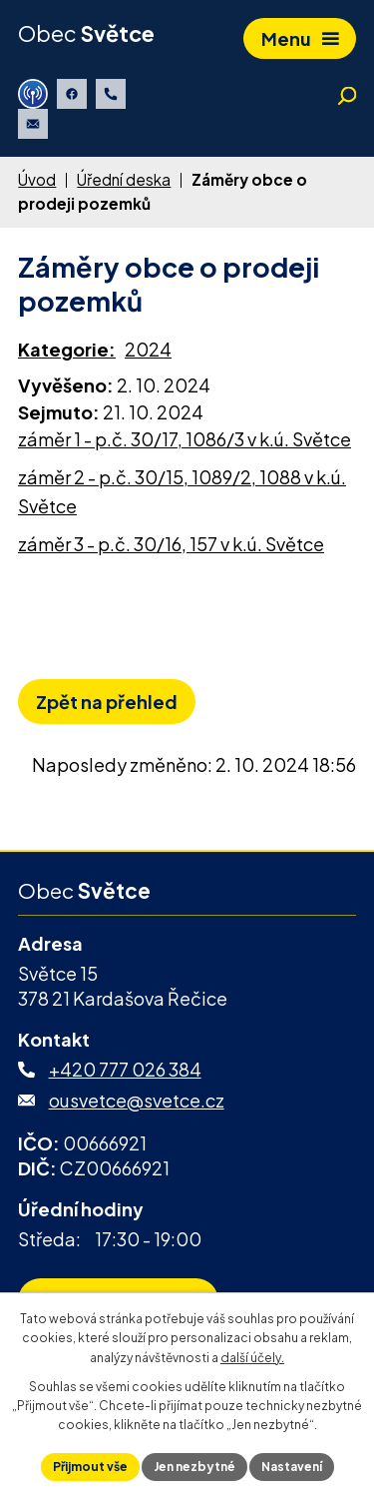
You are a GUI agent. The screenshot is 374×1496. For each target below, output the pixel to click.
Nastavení (291, 1466)
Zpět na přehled (107, 701)
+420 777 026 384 (125, 1069)
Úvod (37, 179)
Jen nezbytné (194, 1466)
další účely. (252, 1357)
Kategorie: (67, 349)
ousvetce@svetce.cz (136, 1100)
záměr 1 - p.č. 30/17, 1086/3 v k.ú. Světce (184, 438)
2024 (148, 349)
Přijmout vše (90, 1466)
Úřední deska (124, 179)
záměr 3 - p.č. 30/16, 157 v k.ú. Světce (171, 543)
